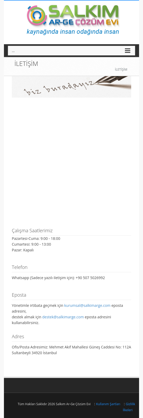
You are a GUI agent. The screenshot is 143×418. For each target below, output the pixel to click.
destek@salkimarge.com (63, 316)
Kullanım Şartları (108, 404)
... (13, 50)
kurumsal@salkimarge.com (87, 305)
